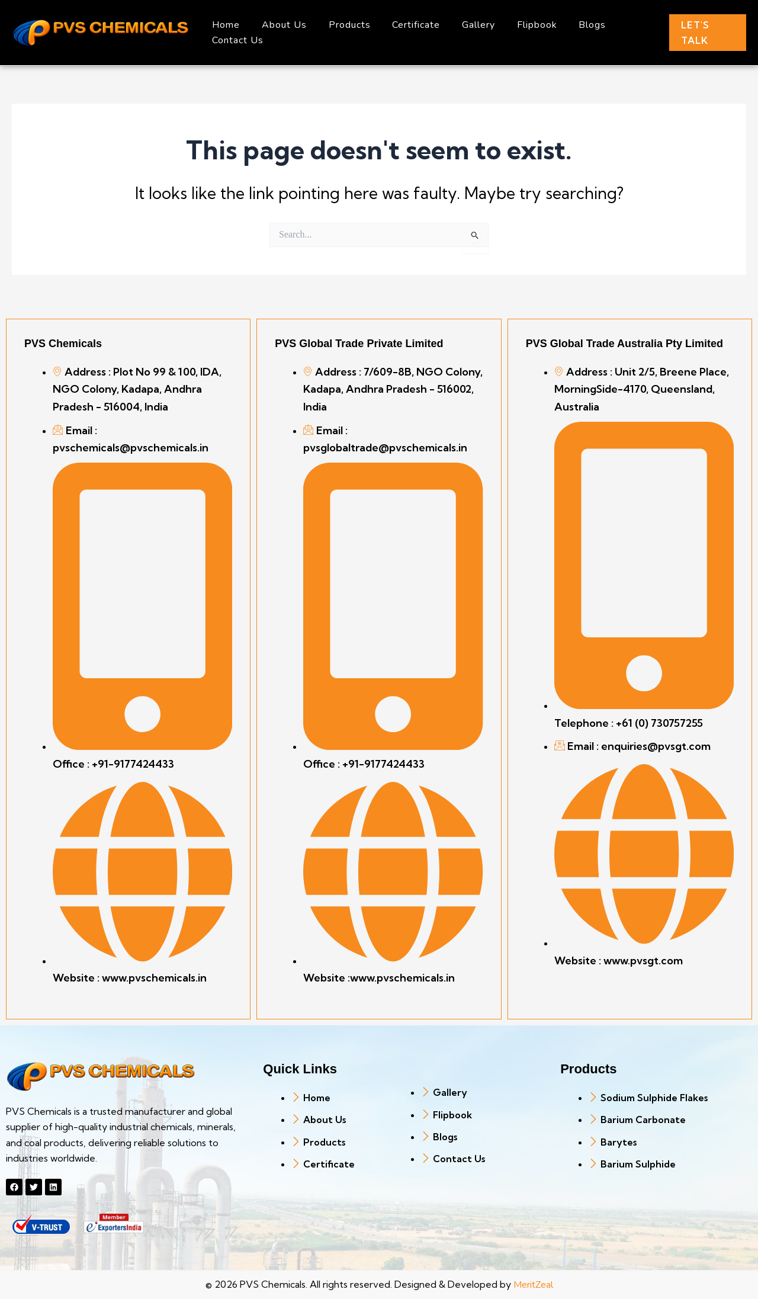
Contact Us (236, 40)
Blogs (574, 24)
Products (343, 24)
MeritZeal (533, 1284)
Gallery (466, 24)
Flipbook (522, 24)
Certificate (407, 24)
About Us (280, 24)
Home (225, 24)
